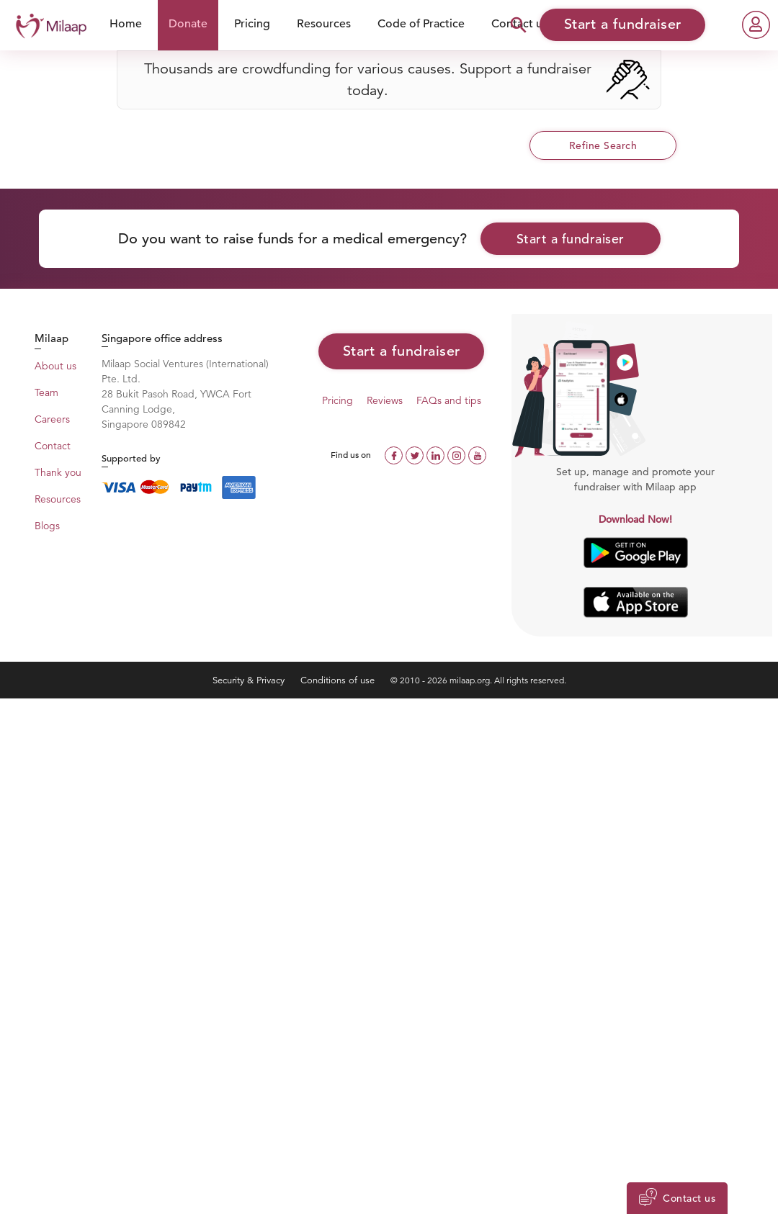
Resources (324, 24)
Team (46, 392)
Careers (52, 419)
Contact (53, 445)
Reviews (385, 400)
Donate (188, 24)
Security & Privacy (250, 680)
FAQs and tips (448, 400)
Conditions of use (338, 680)
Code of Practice (421, 24)
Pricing (252, 24)
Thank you (58, 472)
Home (125, 24)
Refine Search (603, 145)
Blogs (47, 525)
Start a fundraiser (571, 238)
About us (55, 365)
